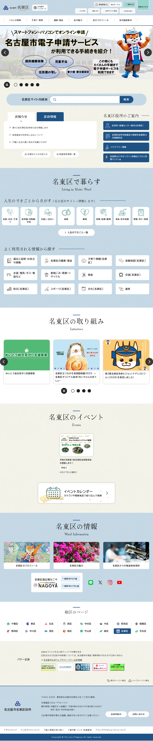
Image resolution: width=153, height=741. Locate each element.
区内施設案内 (126, 20)
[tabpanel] (50, 139)
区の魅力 (78, 20)
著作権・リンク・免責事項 (81, 730)
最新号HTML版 (71, 586)
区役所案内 (116, 715)
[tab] (21, 116)
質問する (131, 4)
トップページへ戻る (140, 681)
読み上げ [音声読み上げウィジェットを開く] (95, 11)
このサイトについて (31, 730)
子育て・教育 (37, 20)
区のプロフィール (101, 20)
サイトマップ (11, 730)
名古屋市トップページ (41, 7)
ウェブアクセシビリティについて (111, 730)
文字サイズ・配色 (111, 11)
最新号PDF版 (70, 579)
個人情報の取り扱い (55, 730)
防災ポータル (115, 4)
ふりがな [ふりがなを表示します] (82, 11)
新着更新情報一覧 (67, 154)
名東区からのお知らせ (37, 154)
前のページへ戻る (118, 681)
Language (128, 11)
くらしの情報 (15, 20)
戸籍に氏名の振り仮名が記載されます (29, 142)
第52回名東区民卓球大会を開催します (30, 128)
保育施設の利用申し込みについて (27, 135)
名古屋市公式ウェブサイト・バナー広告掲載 (63, 660)
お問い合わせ (138, 715)
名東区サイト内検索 (35, 99)
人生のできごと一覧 (78, 232)
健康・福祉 (58, 20)
